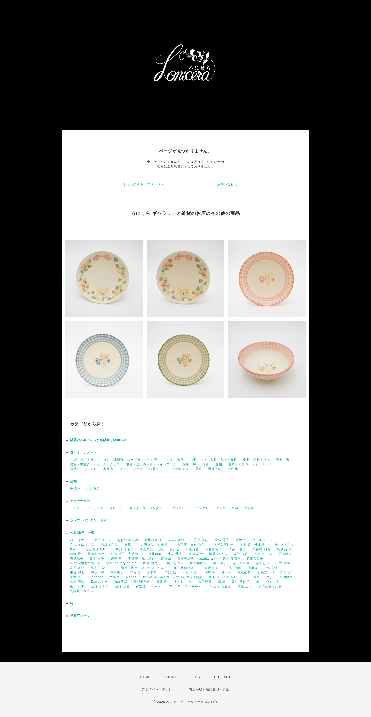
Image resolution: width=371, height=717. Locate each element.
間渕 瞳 (162, 582)
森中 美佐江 (241, 582)
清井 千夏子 (237, 549)
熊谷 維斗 (284, 549)
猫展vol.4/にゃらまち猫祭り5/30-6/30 (99, 440)
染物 (73, 481)
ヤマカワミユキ (268, 582)
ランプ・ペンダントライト (90, 520)
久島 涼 (285, 572)
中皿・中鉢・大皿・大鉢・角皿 (213, 459)
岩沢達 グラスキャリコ (254, 540)
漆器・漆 (282, 459)
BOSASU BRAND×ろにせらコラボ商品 (173, 577)
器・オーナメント (83, 452)
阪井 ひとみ (218, 554)
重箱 (198, 469)
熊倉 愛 (75, 554)
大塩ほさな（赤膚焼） (117, 544)
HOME (145, 677)
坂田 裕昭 (240, 554)
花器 (205, 464)
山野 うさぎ (100, 586)
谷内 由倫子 (152, 563)
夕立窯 (141, 586)
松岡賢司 (286, 577)
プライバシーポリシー (158, 689)
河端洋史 (192, 549)
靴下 (73, 603)
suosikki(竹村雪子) (84, 563)
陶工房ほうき (184, 568)
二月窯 (135, 572)
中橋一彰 (97, 572)
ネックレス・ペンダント (147, 508)
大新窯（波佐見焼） (192, 544)
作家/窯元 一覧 (82, 533)
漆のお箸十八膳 (270, 586)
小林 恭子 (175, 554)
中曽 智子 (271, 568)
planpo (131, 577)
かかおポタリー (97, 549)
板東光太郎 (265, 572)
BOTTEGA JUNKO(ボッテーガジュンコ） (241, 577)
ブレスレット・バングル (190, 508)
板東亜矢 (244, 572)
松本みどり (99, 582)
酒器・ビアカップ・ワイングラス (151, 464)
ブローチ (116, 508)
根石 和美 (189, 572)
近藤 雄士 (196, 554)
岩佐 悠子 (222, 540)
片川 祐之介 (124, 549)
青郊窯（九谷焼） (141, 558)
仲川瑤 (253, 568)
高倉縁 (166, 558)
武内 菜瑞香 (231, 558)
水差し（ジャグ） (83, 469)
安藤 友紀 (201, 540)
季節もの (215, 469)
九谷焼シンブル (82, 591)
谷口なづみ (175, 563)
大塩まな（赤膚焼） (156, 544)
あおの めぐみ (127, 540)
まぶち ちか (183, 582)
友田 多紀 (77, 568)
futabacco (95, 577)
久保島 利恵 (261, 549)
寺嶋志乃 (262, 563)
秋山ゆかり (153, 540)
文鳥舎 (114, 577)
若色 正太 (245, 586)
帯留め (249, 508)
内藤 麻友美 (209, 568)
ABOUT (170, 677)
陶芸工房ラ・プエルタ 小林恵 (144, 568)
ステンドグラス (131, 469)
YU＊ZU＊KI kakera (184, 586)
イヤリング (94, 508)
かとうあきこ (169, 549)
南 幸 (221, 582)
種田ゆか (219, 563)
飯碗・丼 (189, 464)
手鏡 (235, 508)
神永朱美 (146, 549)
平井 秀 (75, 577)
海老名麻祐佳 (224, 544)
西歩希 (152, 572)
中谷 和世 (77, 572)
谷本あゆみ (198, 563)
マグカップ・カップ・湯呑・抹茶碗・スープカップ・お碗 (113, 459)
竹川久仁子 (255, 558)
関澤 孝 (116, 558)
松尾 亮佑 (77, 582)
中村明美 (117, 572)
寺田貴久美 (241, 563)
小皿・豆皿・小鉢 (256, 459)
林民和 (226, 572)
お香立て (156, 469)
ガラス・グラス (108, 464)
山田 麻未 (77, 586)
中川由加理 (233, 568)
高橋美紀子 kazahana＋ (196, 558)
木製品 (108, 469)
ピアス (75, 508)
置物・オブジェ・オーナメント (251, 464)
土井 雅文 (282, 563)
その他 (233, 469)
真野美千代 (141, 582)
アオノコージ (101, 540)
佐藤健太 (285, 554)
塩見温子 (76, 558)
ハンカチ (93, 488)
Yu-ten (157, 586)
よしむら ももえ (219, 586)
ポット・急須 (173, 459)
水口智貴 (205, 582)
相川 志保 (77, 540)
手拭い (75, 488)
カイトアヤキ (284, 544)
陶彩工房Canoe (103, 568)
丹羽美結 (169, 572)
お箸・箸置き (80, 464)
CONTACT (222, 677)
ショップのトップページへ (144, 184)
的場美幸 (120, 582)
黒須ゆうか (96, 554)
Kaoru (75, 549)
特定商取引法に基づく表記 (209, 689)
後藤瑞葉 (155, 554)
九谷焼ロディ (179, 469)
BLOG (195, 677)
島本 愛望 (97, 558)
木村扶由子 (213, 549)
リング (220, 508)
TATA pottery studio (121, 563)
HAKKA (209, 572)
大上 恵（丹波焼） (254, 544)
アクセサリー (80, 501)
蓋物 (218, 464)
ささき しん (263, 554)
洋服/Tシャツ (80, 616)
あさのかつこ (178, 540)
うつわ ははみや (82, 544)
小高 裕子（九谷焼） (126, 554)
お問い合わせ (227, 184)
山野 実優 (122, 586)
